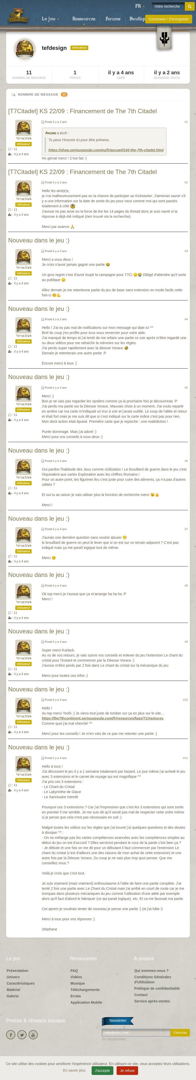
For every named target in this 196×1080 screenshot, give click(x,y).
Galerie (13, 996)
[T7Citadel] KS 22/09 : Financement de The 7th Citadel (82, 111)
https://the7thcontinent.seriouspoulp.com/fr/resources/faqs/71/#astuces (103, 718)
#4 (186, 319)
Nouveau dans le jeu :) (38, 240)
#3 (186, 251)
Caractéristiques (21, 983)
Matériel (13, 990)
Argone (50, 133)
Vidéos (76, 977)
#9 (186, 641)
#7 (186, 529)
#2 (186, 182)
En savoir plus (75, 1070)
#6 (186, 460)
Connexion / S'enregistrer (169, 19)
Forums (113, 19)
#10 (185, 699)
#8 (186, 585)
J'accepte (102, 1071)
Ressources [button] (83, 20)
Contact (141, 995)
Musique (77, 983)
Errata (75, 996)
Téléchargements (85, 990)
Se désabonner (114, 1039)
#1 (186, 121)
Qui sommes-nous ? (151, 971)
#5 (186, 387)
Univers (13, 977)
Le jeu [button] (50, 19)
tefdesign (23, 138)
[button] (140, 6)
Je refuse (127, 1071)
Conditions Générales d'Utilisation (152, 979)
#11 (185, 758)
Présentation (17, 971)
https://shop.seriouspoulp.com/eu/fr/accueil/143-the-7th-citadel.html (106, 150)
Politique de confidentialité (157, 988)
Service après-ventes (152, 1001)
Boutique (139, 19)
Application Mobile (86, 1002)
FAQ (74, 971)
